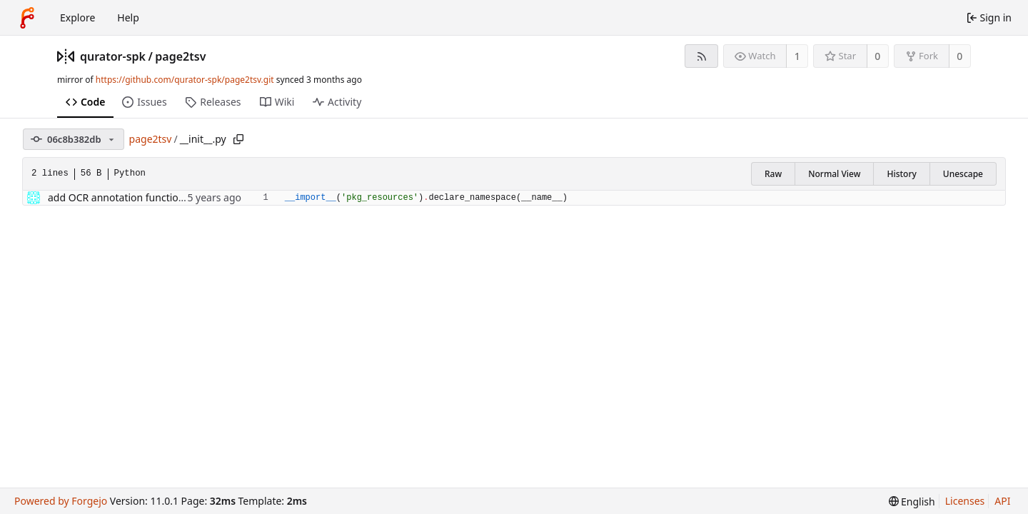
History (901, 174)
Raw (773, 174)
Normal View (834, 174)
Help (128, 17)
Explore (77, 17)
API (1002, 501)
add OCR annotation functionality (126, 197)
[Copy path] (238, 139)
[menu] (912, 501)
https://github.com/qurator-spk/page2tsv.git (185, 80)
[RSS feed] (701, 56)
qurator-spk (113, 56)
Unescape (963, 174)
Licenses (965, 501)
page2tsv (180, 56)
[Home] (27, 18)
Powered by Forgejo (60, 501)
